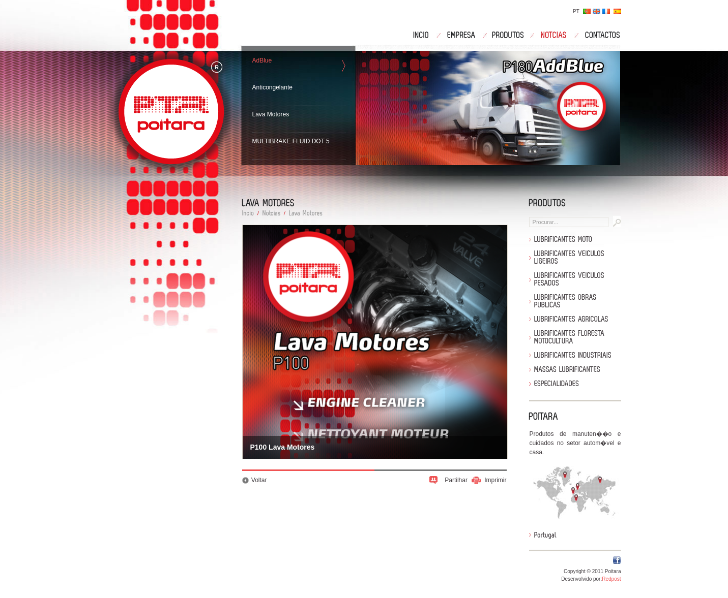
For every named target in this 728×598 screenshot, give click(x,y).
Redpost (611, 579)
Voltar (259, 480)
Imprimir (495, 480)
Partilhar (456, 480)
